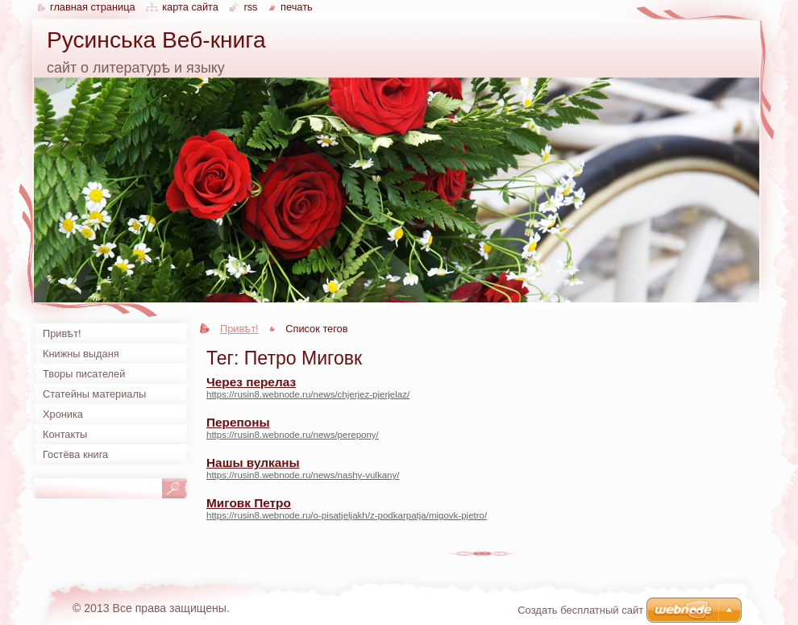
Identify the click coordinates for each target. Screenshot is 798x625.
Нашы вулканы (253, 462)
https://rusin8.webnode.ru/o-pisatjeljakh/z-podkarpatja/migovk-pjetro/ (346, 515)
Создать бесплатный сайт (580, 610)
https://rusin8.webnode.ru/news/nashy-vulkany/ (302, 475)
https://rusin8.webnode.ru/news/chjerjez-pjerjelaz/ (307, 394)
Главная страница (92, 7)
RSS (250, 7)
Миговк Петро (248, 503)
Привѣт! (239, 329)
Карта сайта (190, 7)
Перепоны (238, 422)
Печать (297, 7)
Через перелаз (251, 382)
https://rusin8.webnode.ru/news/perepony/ (292, 435)
